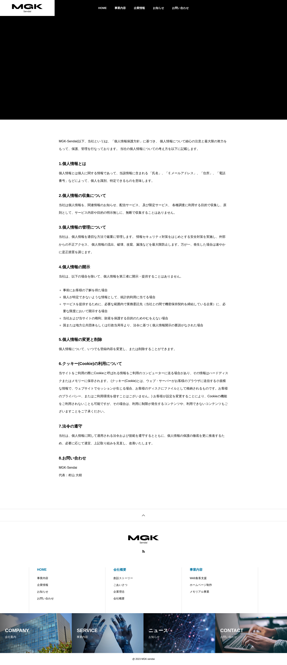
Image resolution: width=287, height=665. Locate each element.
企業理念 (119, 591)
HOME (102, 8)
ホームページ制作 (201, 584)
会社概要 (119, 569)
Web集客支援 (198, 578)
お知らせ (158, 8)
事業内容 (120, 8)
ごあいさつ (120, 584)
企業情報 (139, 8)
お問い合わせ (180, 8)
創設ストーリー (123, 578)
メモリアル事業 (199, 591)
